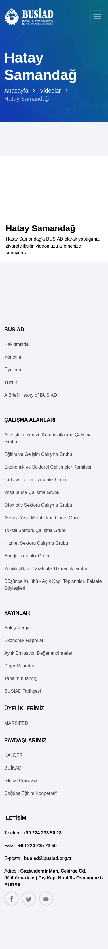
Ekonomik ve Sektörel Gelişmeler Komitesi (47, 467)
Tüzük (10, 382)
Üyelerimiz (15, 369)
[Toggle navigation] (96, 16)
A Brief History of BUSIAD (30, 395)
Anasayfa (16, 90)
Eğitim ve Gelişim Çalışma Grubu (38, 454)
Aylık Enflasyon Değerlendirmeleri (38, 653)
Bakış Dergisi (17, 627)
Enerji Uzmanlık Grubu (27, 555)
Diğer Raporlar (19, 665)
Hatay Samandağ (26, 99)
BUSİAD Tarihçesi (22, 691)
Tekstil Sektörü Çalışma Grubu (35, 530)
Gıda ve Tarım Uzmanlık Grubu (36, 479)
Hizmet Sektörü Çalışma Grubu (36, 543)
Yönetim (12, 357)
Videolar (50, 90)
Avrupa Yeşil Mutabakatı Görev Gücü (42, 517)
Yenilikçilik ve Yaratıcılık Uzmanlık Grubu (45, 568)
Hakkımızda (16, 344)
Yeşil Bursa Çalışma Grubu (32, 492)
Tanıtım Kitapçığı (21, 678)
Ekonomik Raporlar (23, 640)
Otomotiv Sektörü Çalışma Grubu (38, 505)
